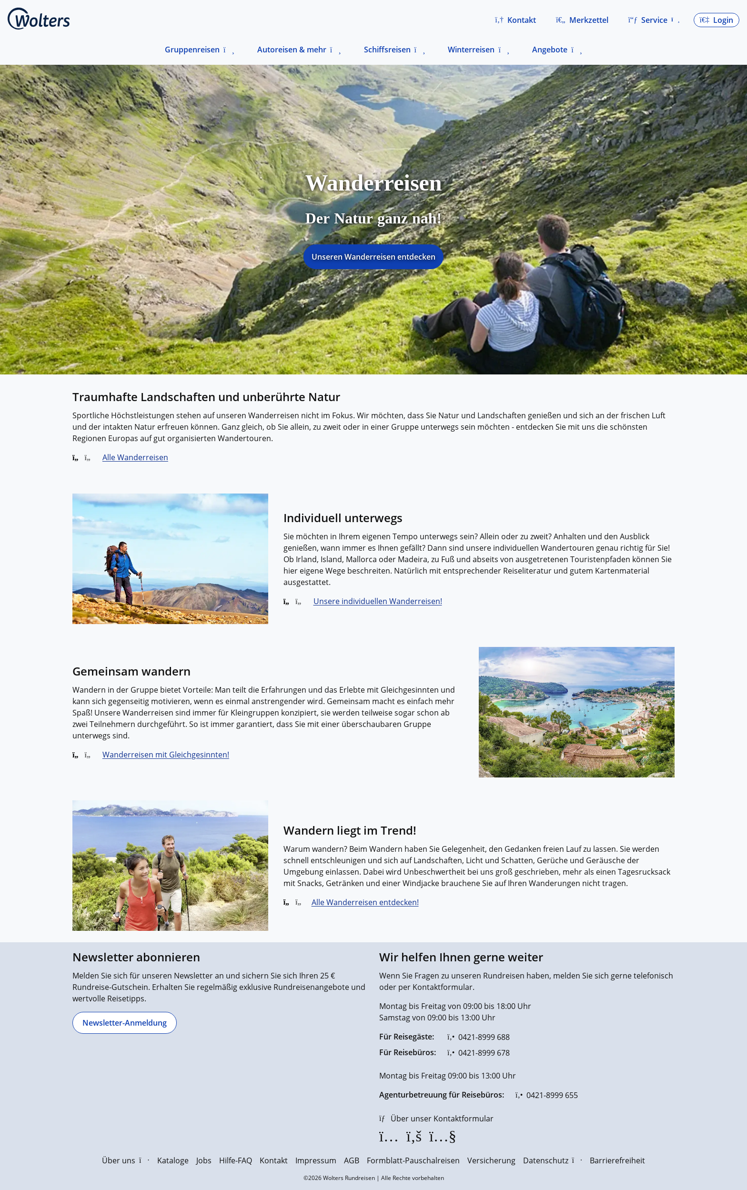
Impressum (315, 1160)
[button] (515, 20)
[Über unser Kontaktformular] (436, 1118)
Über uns (125, 1160)
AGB (351, 1160)
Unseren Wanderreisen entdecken (373, 257)
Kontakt (274, 1160)
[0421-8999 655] (546, 1095)
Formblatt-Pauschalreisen (413, 1160)
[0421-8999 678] (478, 1053)
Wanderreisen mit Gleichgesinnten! (165, 754)
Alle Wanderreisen (135, 457)
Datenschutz (552, 1160)
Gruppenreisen (192, 49)
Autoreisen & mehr (291, 49)
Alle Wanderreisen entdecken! (365, 902)
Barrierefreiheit (617, 1160)
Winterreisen (471, 49)
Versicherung (491, 1160)
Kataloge (173, 1160)
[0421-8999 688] (478, 1037)
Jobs (204, 1160)
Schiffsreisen (387, 49)
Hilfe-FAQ (235, 1160)
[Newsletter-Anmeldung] (124, 1023)
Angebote (549, 49)
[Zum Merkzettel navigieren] (582, 20)
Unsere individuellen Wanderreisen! (377, 601)
